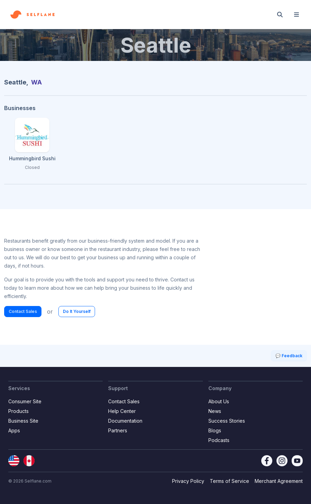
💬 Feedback (288, 355)
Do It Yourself (77, 311)
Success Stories (226, 421)
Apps (14, 430)
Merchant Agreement (279, 481)
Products (18, 411)
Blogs (214, 430)
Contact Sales (23, 311)
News (214, 411)
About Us (218, 401)
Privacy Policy (188, 481)
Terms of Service (229, 481)
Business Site (23, 421)
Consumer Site (24, 401)
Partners (117, 430)
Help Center (122, 411)
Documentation (125, 421)
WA (36, 82)
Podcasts (218, 440)
